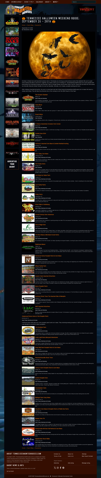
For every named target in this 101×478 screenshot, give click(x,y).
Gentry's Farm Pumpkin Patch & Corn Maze (47, 367)
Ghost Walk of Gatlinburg (42, 204)
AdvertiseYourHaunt (12, 164)
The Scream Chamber (41, 94)
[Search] (84, 2)
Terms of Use (57, 456)
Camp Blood (38, 105)
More (55, 2)
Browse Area (16, 2)
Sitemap (84, 454)
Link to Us (70, 456)
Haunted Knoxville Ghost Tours (44, 357)
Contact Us (57, 454)
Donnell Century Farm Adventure (44, 214)
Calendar (39, 2)
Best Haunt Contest (87, 456)
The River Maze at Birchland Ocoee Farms (47, 235)
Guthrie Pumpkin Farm (41, 378)
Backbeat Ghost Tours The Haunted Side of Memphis (50, 296)
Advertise (56, 463)
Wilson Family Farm (40, 266)
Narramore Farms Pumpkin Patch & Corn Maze (48, 256)
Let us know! (10, 471)
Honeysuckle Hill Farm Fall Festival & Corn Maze (48, 428)
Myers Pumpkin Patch (41, 286)
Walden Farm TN (40, 418)
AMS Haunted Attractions (42, 306)
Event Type (28, 2)
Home (7, 2)
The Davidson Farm (40, 327)
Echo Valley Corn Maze (41, 153)
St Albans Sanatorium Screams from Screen (48, 124)
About (47, 2)
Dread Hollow (39, 114)
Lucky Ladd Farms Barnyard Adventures (46, 337)
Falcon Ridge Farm (40, 224)
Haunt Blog (30, 25)
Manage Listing (86, 463)
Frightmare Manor (40, 244)
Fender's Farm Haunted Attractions (45, 276)
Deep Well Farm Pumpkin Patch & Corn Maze (47, 347)
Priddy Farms (39, 194)
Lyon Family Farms (40, 185)
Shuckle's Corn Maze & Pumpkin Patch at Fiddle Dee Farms (52, 409)
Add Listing (71, 463)
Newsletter (38, 25)
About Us (70, 454)
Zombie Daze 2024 (40, 133)
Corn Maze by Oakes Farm (42, 175)
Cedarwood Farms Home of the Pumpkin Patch (35, 316)
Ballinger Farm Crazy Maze (42, 397)
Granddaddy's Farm (40, 388)
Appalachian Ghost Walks (42, 438)
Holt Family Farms (40, 164)
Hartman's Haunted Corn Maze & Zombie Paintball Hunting (51, 143)
